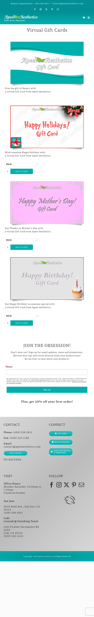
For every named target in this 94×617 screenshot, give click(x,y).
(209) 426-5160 (13, 536)
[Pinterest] (74, 485)
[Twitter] (66, 485)
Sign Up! (47, 390)
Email (9, 367)
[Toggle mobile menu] (89, 17)
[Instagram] (59, 485)
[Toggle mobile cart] (84, 17)
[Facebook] (51, 485)
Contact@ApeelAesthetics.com (67, 3)
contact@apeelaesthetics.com (22, 446)
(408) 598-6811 (22, 432)
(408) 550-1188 (19, 437)
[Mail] (81, 485)
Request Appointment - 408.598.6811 (30, 3)
